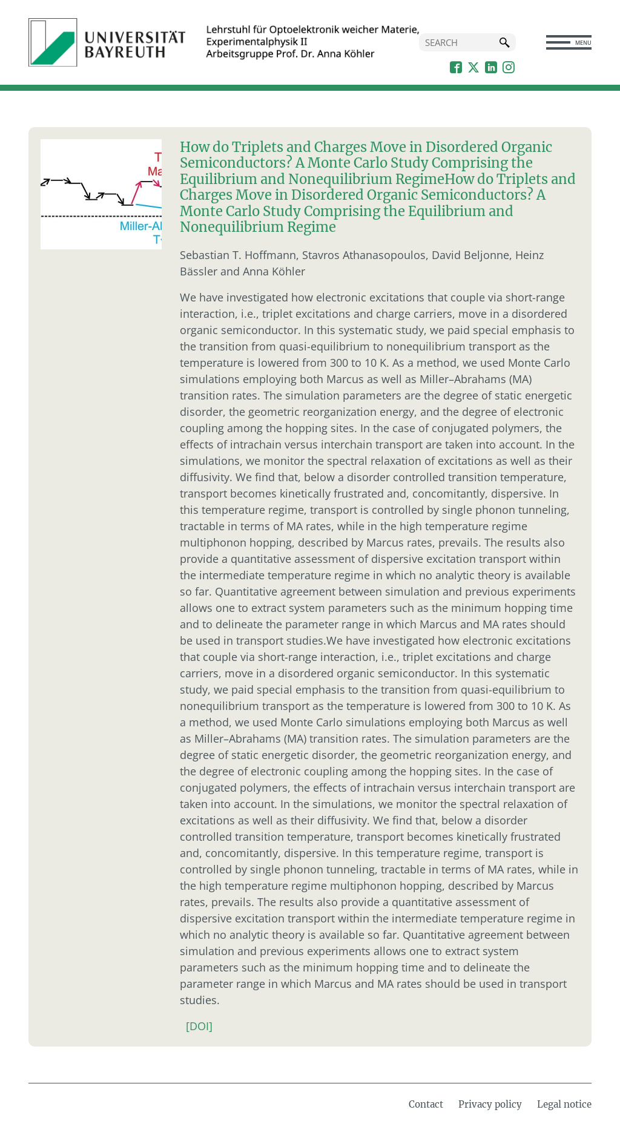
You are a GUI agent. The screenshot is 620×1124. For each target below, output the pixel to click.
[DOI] (199, 1026)
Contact (426, 1104)
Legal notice (564, 1104)
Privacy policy (490, 1104)
